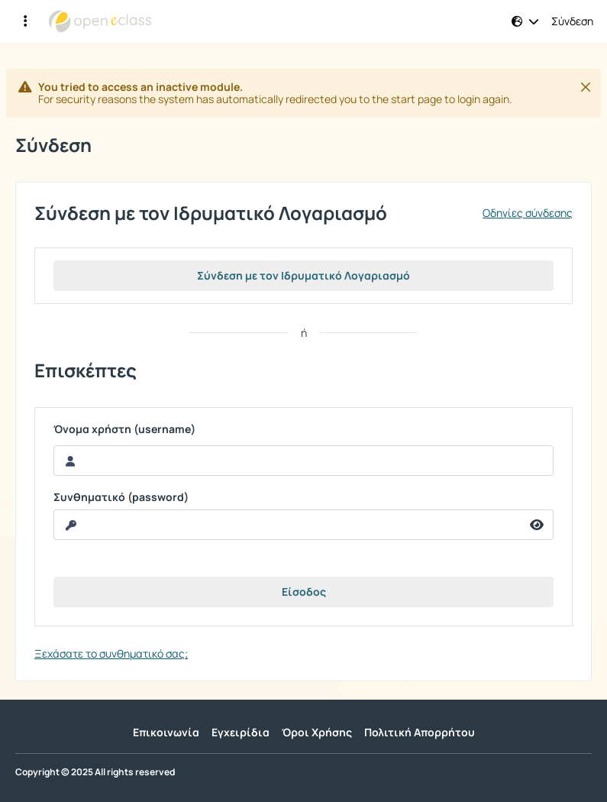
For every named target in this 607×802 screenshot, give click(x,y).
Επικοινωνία (166, 732)
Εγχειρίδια (240, 732)
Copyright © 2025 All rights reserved (95, 772)
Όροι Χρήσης (317, 732)
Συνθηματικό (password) (121, 497)
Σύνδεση (572, 21)
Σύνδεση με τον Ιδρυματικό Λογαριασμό (303, 275)
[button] (525, 21)
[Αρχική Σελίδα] (100, 21)
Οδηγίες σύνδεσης (528, 213)
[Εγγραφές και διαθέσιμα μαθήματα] (25, 21)
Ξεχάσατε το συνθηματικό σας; (111, 653)
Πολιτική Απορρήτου (419, 732)
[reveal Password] (287, 524)
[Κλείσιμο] (585, 87)
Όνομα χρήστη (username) (124, 429)
